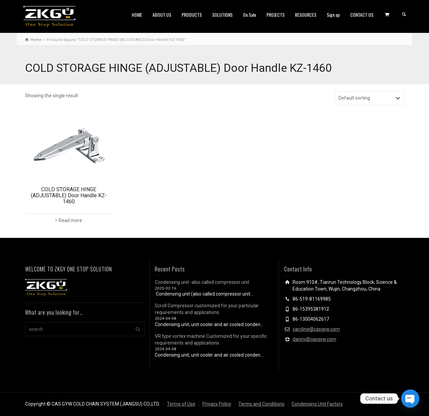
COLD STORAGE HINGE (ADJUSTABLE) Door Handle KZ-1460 (69, 195)
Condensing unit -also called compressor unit (202, 282)
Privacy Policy (216, 404)
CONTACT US (361, 14)
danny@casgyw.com (314, 339)
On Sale (249, 14)
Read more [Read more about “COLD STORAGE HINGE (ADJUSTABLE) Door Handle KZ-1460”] (70, 220)
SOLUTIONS (222, 14)
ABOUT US (161, 14)
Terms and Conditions (261, 404)
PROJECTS (275, 14)
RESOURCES (305, 14)
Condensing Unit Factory (317, 404)
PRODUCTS (192, 14)
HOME (137, 14)
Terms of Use (181, 404)
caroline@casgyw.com (316, 329)
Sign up (333, 14)
